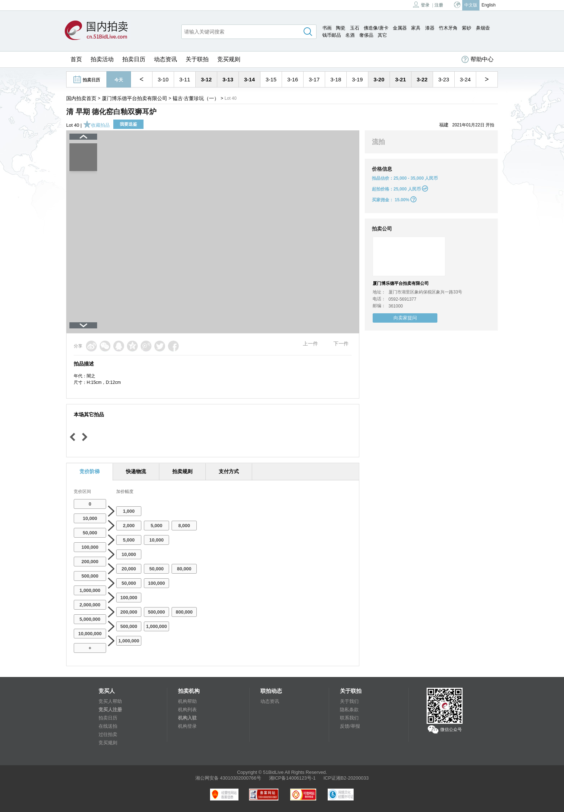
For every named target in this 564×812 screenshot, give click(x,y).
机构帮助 (187, 701)
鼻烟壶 (483, 28)
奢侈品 (366, 35)
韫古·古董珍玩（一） (196, 98)
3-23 (443, 79)
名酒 (350, 35)
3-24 (465, 79)
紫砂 (466, 28)
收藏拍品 (96, 125)
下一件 (341, 343)
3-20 (378, 79)
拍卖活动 (102, 59)
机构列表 (187, 709)
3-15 (270, 79)
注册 (439, 5)
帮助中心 (477, 59)
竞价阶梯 (89, 471)
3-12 (206, 79)
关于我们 (349, 701)
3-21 (400, 79)
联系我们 (349, 718)
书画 (327, 28)
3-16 (292, 79)
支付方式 (229, 471)
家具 (415, 28)
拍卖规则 (182, 471)
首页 (76, 59)
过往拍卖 (108, 734)
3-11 (184, 79)
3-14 (249, 79)
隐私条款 (349, 709)
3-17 (314, 79)
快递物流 (136, 471)
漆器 (430, 28)
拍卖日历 (133, 59)
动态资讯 (165, 59)
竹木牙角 (448, 28)
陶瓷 (340, 28)
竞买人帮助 (110, 701)
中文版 (470, 5)
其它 (382, 35)
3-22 (422, 79)
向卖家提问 (405, 317)
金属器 (400, 28)
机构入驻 (187, 718)
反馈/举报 (350, 726)
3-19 (357, 79)
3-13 (227, 79)
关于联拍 (197, 59)
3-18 (335, 79)
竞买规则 (228, 59)
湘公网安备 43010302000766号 (228, 778)
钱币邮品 (331, 35)
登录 (421, 4)
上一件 (310, 343)
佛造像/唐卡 (376, 28)
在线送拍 (108, 726)
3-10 (163, 79)
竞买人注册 (110, 709)
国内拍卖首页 (81, 98)
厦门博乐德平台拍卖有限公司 (134, 98)
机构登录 (187, 726)
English (489, 5)
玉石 (354, 28)
